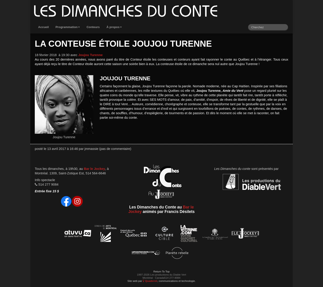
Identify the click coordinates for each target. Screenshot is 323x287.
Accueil (43, 27)
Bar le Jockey (94, 169)
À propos (114, 27)
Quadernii (150, 280)
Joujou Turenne (90, 55)
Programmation (67, 27)
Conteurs (93, 27)
